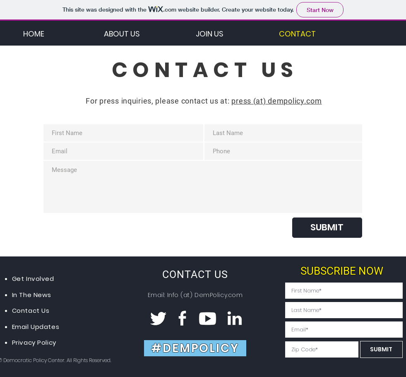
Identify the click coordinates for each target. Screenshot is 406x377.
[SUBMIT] (327, 228)
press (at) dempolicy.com (276, 101)
